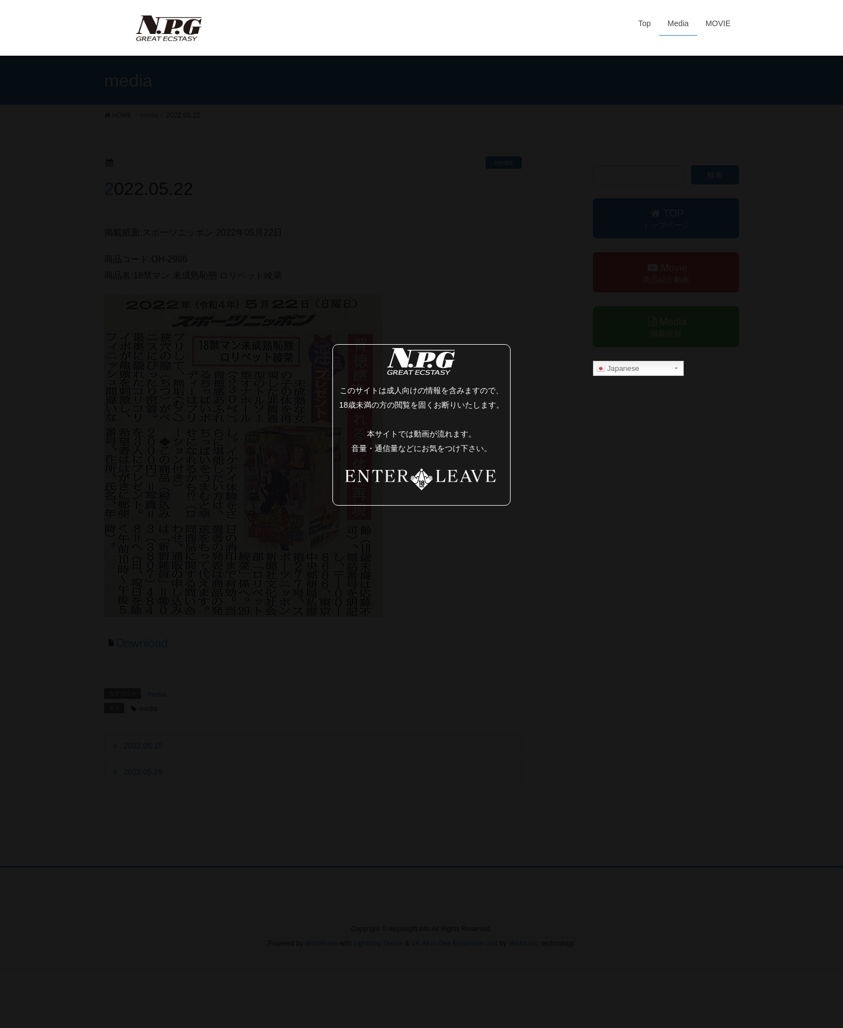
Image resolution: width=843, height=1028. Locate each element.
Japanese (618, 368)
